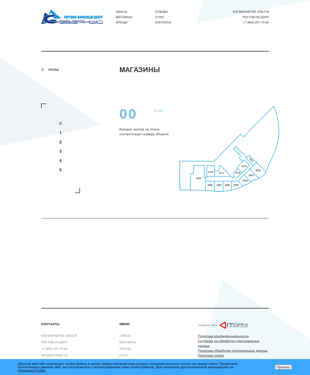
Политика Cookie (31, 370)
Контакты (163, 22)
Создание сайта (207, 325)
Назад (53, 69)
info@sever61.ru (55, 355)
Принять (283, 367)
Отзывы (161, 12)
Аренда (122, 22)
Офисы (121, 12)
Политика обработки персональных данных (233, 350)
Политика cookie (211, 355)
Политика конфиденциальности (223, 336)
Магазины (124, 17)
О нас (159, 17)
